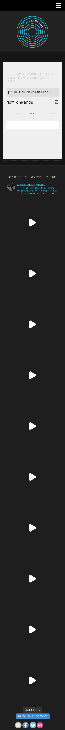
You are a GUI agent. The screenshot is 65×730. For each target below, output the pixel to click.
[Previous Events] (12, 113)
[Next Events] (55, 113)
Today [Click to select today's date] (32, 113)
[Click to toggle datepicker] (21, 102)
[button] (58, 6)
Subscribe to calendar (30, 125)
